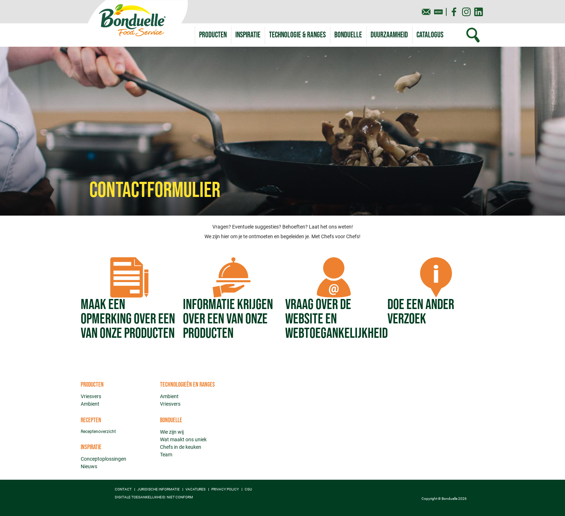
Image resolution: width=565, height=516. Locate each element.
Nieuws (89, 466)
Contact (123, 489)
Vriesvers (91, 396)
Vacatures (195, 489)
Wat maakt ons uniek (183, 439)
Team (166, 454)
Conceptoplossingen (103, 459)
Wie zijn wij (172, 432)
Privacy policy (225, 489)
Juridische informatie (158, 489)
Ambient (90, 404)
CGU (248, 489)
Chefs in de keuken (180, 447)
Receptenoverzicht (98, 431)
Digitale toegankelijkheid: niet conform (154, 497)
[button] (297, 35)
